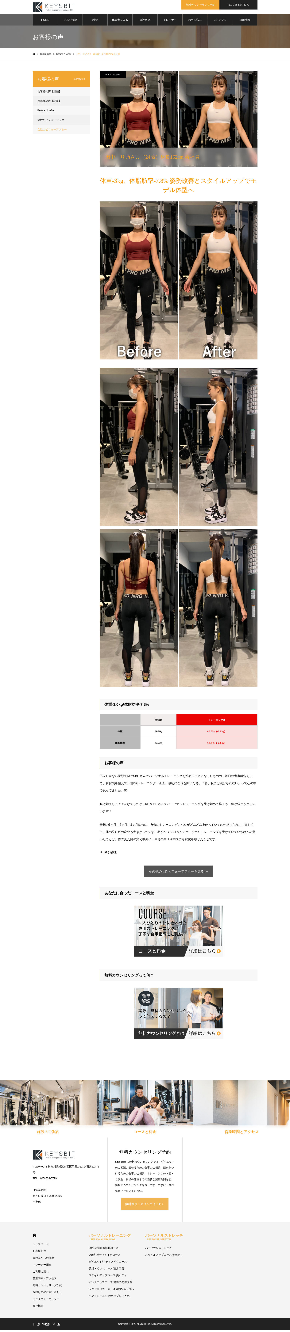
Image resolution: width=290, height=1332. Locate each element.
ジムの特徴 (70, 20)
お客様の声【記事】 (49, 102)
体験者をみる (120, 20)
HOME (45, 20)
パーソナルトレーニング (110, 1239)
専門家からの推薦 (43, 1260)
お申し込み (195, 20)
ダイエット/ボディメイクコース (108, 1263)
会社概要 (38, 1308)
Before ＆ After (112, 75)
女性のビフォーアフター (52, 130)
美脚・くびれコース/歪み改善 (106, 1270)
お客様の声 (39, 1253)
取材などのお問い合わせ (47, 1294)
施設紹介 (145, 20)
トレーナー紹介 (42, 1266)
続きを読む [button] (108, 853)
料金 (95, 20)
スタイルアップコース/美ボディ (108, 1277)
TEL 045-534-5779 (238, 4)
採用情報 (244, 20)
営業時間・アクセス (45, 1280)
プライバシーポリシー (46, 1301)
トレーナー (170, 20)
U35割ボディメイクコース (104, 1257)
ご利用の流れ (41, 1273)
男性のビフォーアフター (52, 121)
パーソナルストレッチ (164, 1239)
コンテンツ (219, 20)
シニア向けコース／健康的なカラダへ (111, 1291)
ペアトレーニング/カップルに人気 (109, 1298)
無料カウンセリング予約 (200, 4)
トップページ (41, 1246)
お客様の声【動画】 (49, 92)
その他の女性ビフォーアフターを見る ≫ (178, 873)
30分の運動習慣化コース (103, 1250)
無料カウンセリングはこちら (145, 1206)
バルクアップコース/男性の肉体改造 (110, 1284)
